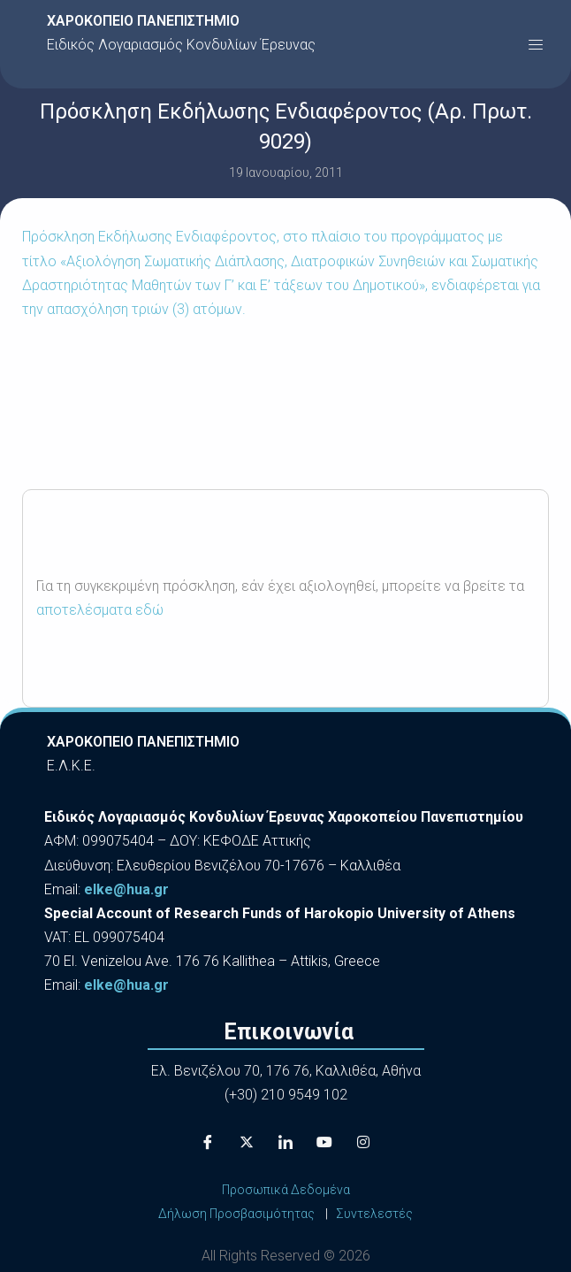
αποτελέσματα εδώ (100, 610)
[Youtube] (324, 1143)
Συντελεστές (374, 1214)
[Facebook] (207, 1143)
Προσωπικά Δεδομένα (286, 1190)
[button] (535, 44)
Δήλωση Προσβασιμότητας (236, 1214)
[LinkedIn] (285, 1143)
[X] (246, 1143)
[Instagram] (363, 1143)
